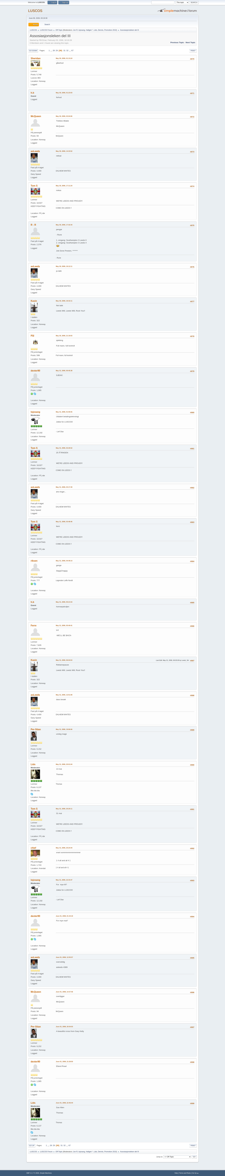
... (51, 50)
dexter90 (35, 370)
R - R (33, 225)
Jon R (75, 30)
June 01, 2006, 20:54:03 (64, 1026)
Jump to (159, 1157)
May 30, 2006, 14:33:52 (64, 151)
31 (64, 50)
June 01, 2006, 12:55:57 (64, 957)
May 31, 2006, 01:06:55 (64, 412)
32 (67, 50)
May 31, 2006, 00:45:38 (64, 370)
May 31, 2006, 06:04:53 (64, 660)
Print (193, 51)
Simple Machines (46, 1173)
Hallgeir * (89, 30)
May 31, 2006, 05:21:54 (64, 602)
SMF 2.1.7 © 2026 (32, 1173)
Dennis (100, 30)
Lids (95, 30)
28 (54, 50)
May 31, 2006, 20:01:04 (64, 764)
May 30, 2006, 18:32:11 (64, 301)
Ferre (33, 625)
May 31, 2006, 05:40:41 (64, 625)
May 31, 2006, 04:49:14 (64, 561)
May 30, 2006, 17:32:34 (64, 225)
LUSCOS (35, 11)
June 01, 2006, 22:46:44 (64, 1103)
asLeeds (35, 151)
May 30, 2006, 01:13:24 (64, 58)
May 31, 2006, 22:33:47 (64, 880)
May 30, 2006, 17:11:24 (64, 186)
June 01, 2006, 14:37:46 (64, 992)
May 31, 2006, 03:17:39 (64, 487)
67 (72, 50)
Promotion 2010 (110, 30)
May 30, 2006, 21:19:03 (64, 336)
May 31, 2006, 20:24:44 (64, 848)
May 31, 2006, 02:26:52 (64, 448)
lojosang (81, 30)
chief (33, 848)
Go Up (31, 1145)
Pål (32, 336)
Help (176, 1173)
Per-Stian (36, 729)
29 (57, 50)
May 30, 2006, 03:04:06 (64, 116)
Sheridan (35, 58)
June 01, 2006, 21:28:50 (64, 1061)
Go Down (33, 51)
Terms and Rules (185, 1173)
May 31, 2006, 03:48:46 (64, 521)
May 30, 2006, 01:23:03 (64, 93)
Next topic (190, 42)
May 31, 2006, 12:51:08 (64, 695)
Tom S (34, 186)
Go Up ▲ (195, 1173)
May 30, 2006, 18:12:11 (64, 266)
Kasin (34, 301)
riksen (34, 561)
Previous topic (177, 42)
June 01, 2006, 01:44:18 (64, 916)
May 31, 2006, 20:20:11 (64, 809)
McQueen (36, 116)
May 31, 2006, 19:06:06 (64, 729)
